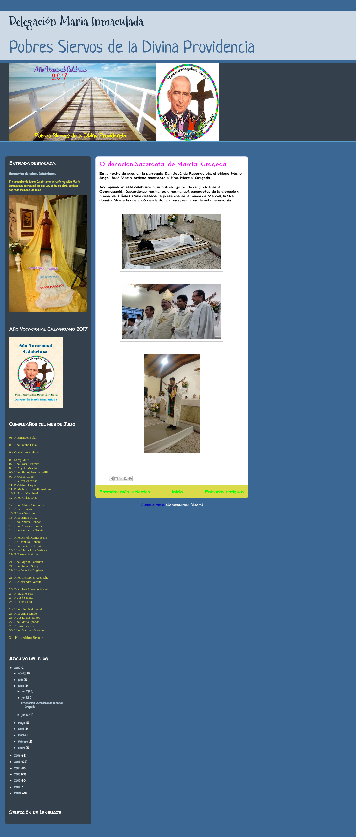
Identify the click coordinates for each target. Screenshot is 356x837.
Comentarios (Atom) (184, 505)
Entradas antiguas (224, 491)
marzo (22, 735)
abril (21, 729)
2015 (17, 762)
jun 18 (26, 697)
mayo (22, 723)
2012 (17, 780)
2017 (17, 668)
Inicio (177, 491)
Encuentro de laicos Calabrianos (32, 173)
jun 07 (26, 715)
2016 (17, 755)
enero (22, 748)
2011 (17, 787)
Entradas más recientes (124, 491)
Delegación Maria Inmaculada (76, 21)
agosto (22, 673)
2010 (18, 793)
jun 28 (26, 691)
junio (21, 686)
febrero (23, 741)
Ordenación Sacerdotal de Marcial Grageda (162, 164)
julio (21, 680)
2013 (17, 774)
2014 (17, 768)
